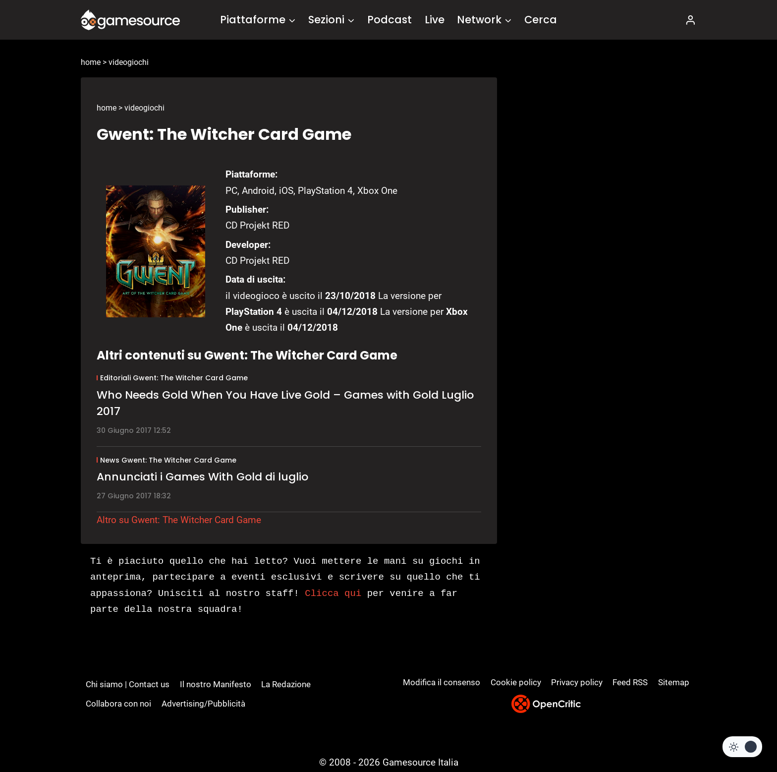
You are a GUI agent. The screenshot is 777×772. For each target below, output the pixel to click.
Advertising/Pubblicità (203, 704)
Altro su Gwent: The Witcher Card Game (179, 520)
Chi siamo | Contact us (127, 684)
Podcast (389, 19)
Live (434, 19)
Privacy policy (577, 682)
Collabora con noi (118, 704)
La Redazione (286, 684)
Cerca (540, 19)
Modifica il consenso (441, 682)
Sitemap (673, 682)
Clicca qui (333, 593)
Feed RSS (630, 682)
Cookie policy (516, 682)
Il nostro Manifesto (215, 684)
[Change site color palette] (742, 746)
